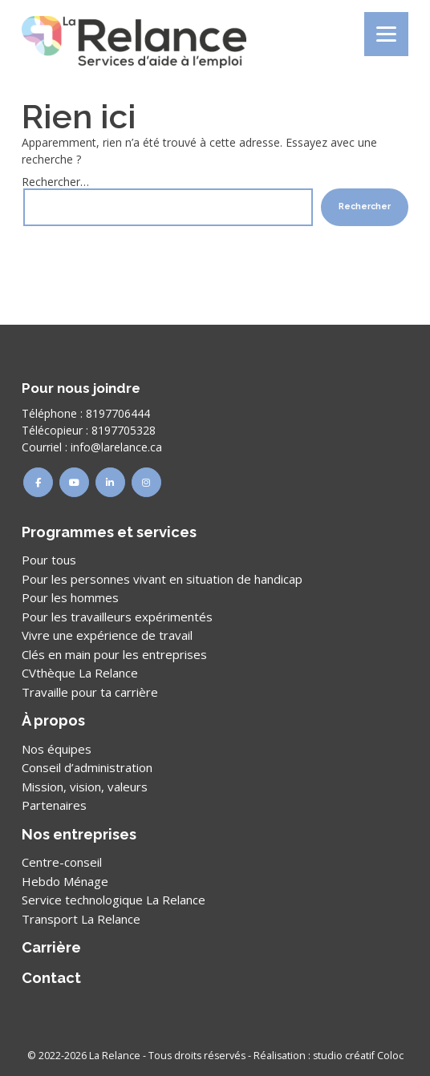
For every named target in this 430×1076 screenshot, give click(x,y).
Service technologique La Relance (113, 900)
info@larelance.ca (116, 447)
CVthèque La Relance (80, 673)
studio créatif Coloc (358, 1055)
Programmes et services (109, 532)
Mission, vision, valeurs (85, 787)
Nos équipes (56, 749)
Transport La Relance (81, 919)
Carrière (51, 947)
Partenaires (54, 805)
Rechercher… (55, 182)
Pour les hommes (70, 597)
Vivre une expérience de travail (107, 635)
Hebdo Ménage (65, 881)
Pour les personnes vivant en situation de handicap (162, 579)
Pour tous (49, 560)
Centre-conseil (62, 862)
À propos (53, 720)
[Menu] (386, 34)
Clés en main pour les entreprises (114, 654)
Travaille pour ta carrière (90, 692)
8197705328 (123, 430)
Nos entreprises (79, 834)
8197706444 (118, 413)
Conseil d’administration (87, 767)
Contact (51, 977)
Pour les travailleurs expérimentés (117, 617)
